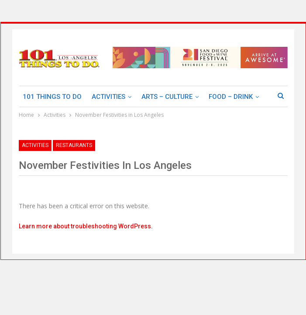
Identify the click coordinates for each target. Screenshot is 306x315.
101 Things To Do (52, 97)
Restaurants (74, 145)
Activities (108, 97)
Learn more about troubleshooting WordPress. (86, 226)
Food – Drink (231, 97)
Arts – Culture (167, 97)
